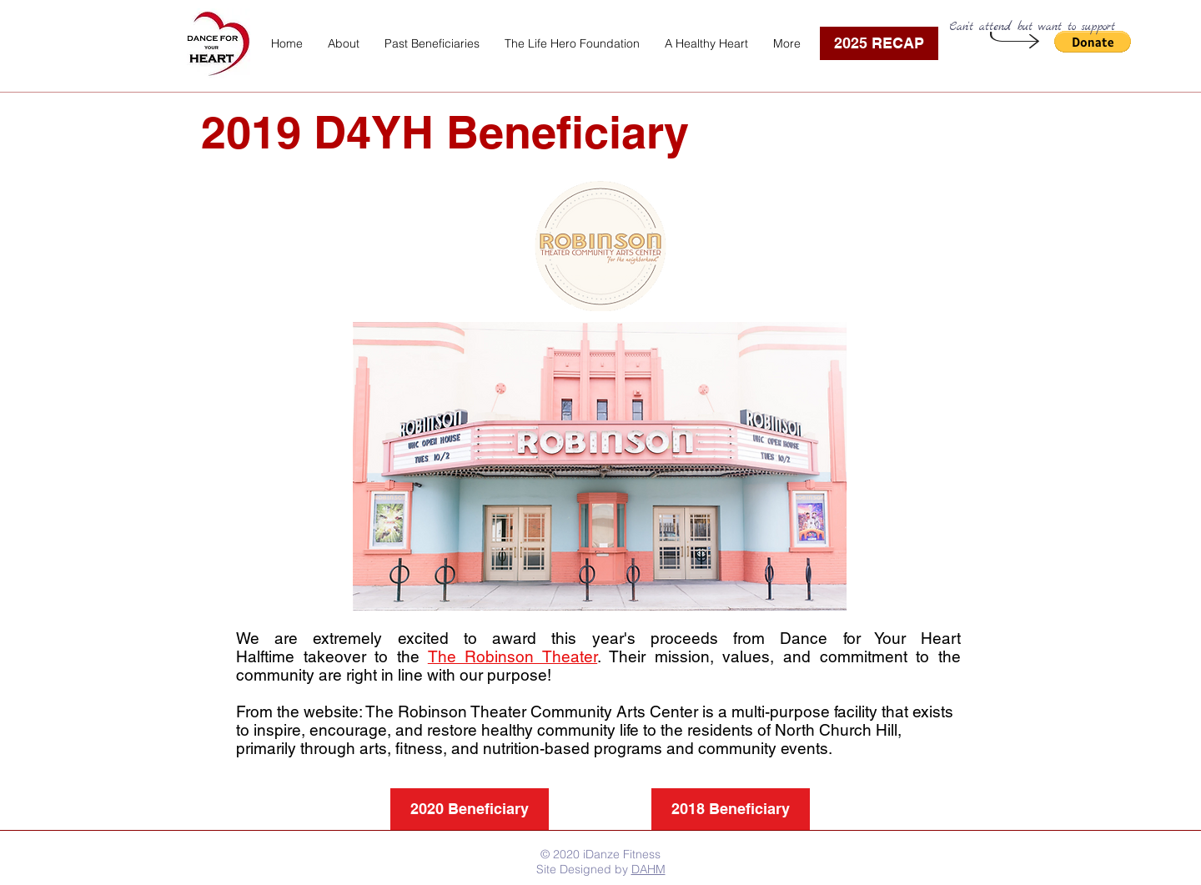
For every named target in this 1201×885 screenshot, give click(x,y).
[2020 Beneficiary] (469, 809)
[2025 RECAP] (879, 43)
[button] (432, 43)
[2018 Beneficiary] (730, 809)
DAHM (648, 869)
